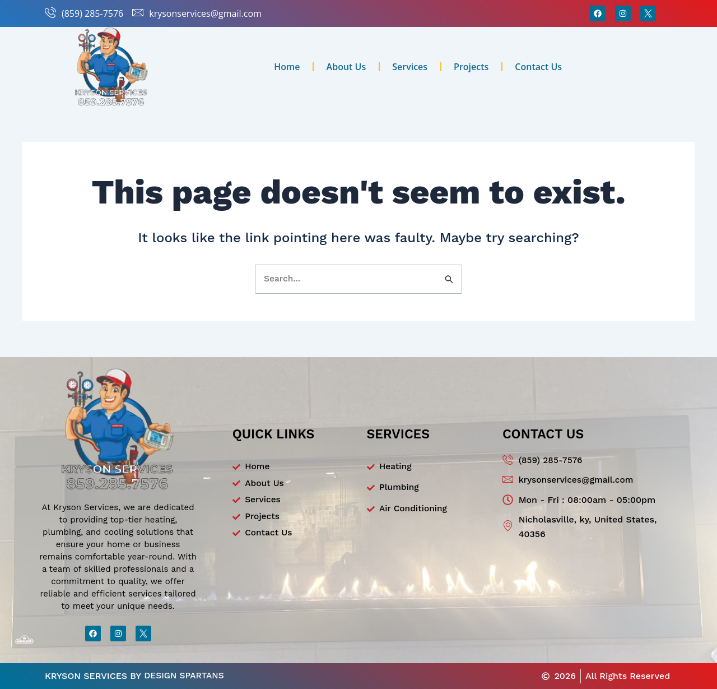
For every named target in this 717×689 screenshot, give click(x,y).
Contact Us (538, 67)
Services (409, 67)
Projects (471, 67)
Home (287, 67)
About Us (346, 67)
